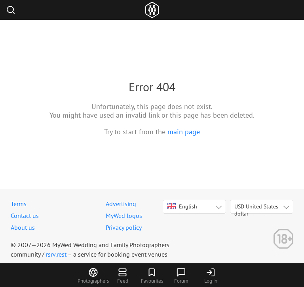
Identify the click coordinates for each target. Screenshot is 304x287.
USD (256, 208)
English (182, 206)
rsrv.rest (56, 254)
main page (183, 131)
